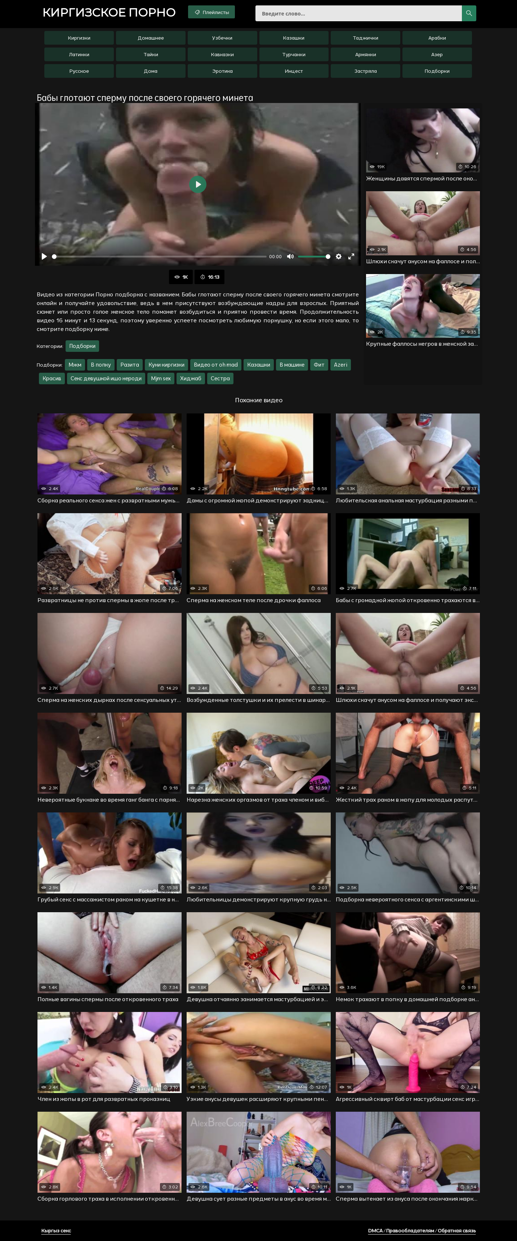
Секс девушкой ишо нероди (106, 378)
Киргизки (79, 38)
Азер (437, 54)
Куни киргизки (166, 364)
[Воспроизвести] (44, 256)
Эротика (222, 71)
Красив (52, 378)
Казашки (293, 38)
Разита (129, 364)
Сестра (220, 378)
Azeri (340, 364)
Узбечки (222, 38)
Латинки (79, 54)
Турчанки (294, 54)
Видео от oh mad (216, 364)
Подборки (437, 71)
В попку (101, 364)
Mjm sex (161, 378)
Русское (79, 71)
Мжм (74, 364)
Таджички (365, 38)
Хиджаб (190, 378)
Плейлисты (211, 11)
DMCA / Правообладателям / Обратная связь (422, 1230)
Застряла (366, 71)
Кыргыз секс (56, 1230)
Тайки (150, 54)
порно (108, 12)
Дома (150, 71)
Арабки (437, 38)
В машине (292, 364)
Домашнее (151, 38)
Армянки (365, 54)
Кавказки (222, 54)
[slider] (159, 256)
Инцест (294, 71)
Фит (319, 364)
